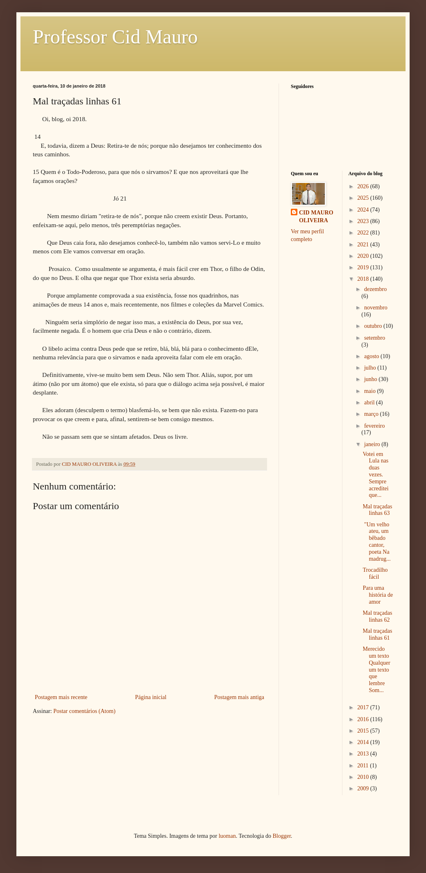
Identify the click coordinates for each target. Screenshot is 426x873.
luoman (227, 836)
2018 (363, 279)
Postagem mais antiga (239, 697)
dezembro (375, 289)
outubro (373, 326)
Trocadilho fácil (375, 573)
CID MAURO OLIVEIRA (316, 217)
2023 (363, 221)
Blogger (281, 836)
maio (370, 391)
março (372, 414)
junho (371, 379)
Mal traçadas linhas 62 (377, 616)
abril (370, 402)
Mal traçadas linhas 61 (377, 634)
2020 (363, 256)
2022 (363, 233)
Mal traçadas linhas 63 (377, 510)
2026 (363, 186)
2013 (363, 754)
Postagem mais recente (61, 697)
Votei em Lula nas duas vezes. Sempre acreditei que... (375, 475)
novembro (375, 308)
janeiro (372, 444)
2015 (363, 731)
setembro (374, 338)
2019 (363, 267)
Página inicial (151, 697)
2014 (363, 742)
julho (370, 368)
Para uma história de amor (378, 595)
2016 (363, 719)
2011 (363, 765)
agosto (372, 356)
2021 (363, 244)
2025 (363, 198)
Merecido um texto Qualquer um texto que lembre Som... (376, 669)
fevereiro (374, 426)
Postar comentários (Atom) (84, 711)
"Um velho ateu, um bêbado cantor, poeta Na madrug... (376, 541)
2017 (363, 707)
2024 (363, 210)
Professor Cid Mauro (115, 36)
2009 (363, 788)
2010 (363, 777)
